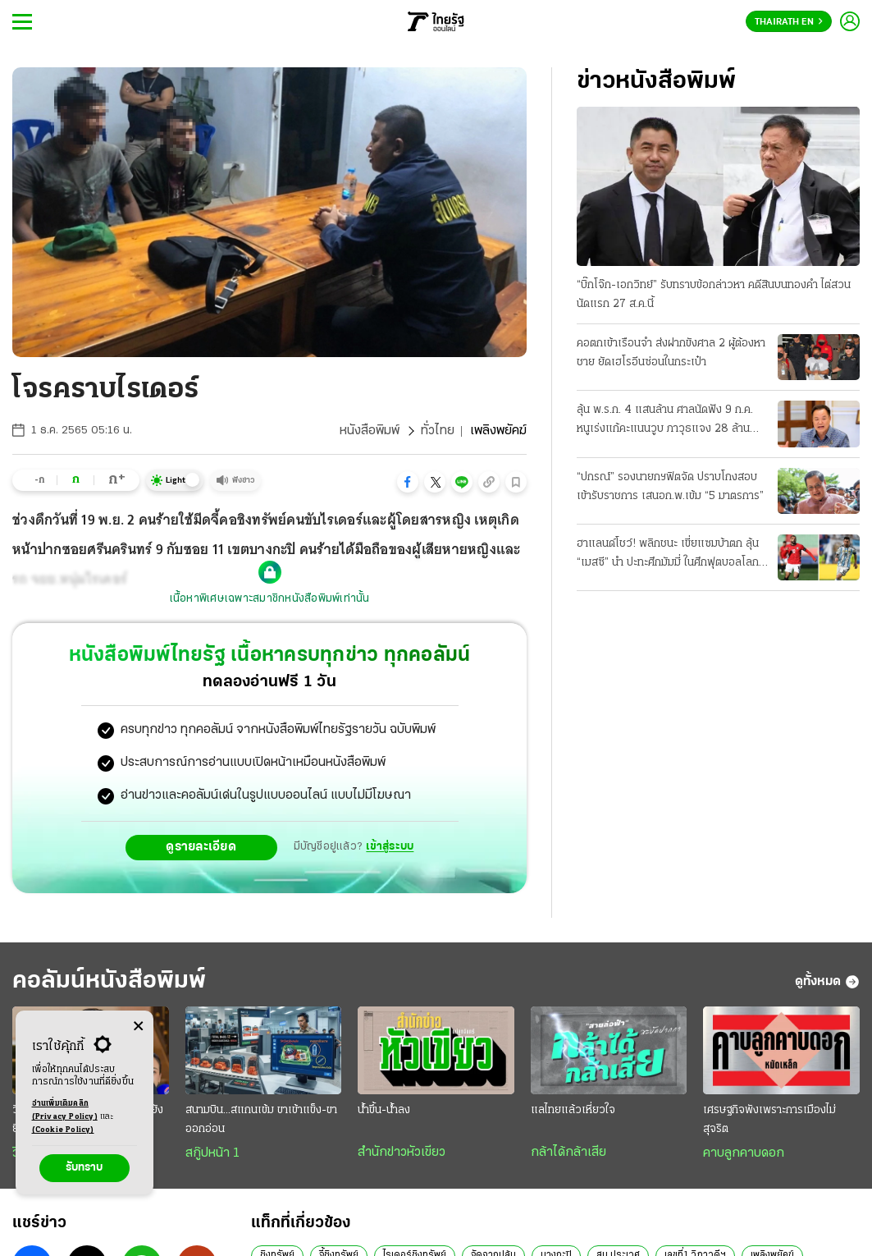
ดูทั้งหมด (827, 981)
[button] (407, 482)
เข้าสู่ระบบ (389, 847)
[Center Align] (138, 1026)
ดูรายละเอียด (201, 847)
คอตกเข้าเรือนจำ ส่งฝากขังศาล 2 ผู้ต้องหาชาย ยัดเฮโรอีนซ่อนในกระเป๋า (671, 353)
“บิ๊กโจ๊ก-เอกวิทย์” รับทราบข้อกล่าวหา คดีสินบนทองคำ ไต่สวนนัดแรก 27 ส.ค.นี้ (714, 294)
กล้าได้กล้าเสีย (568, 1152)
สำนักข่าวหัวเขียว (401, 1152)
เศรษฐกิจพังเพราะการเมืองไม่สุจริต (769, 1119)
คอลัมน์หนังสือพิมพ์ (109, 981)
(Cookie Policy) (63, 1130)
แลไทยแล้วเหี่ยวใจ (573, 1110)
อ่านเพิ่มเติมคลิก (65, 1111)
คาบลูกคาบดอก (743, 1153)
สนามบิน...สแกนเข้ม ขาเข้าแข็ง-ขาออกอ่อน (261, 1119)
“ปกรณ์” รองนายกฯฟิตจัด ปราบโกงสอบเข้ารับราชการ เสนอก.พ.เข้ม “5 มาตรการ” (670, 486)
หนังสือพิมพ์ (369, 431)
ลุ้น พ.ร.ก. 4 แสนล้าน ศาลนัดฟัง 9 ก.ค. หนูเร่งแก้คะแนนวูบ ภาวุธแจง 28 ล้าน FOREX (665, 421)
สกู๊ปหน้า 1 (212, 1153)
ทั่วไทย (437, 431)
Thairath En (789, 22)
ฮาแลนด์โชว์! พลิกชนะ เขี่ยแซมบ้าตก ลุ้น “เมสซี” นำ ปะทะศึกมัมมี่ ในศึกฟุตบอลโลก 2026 (668, 555)
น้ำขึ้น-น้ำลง (384, 1110)
